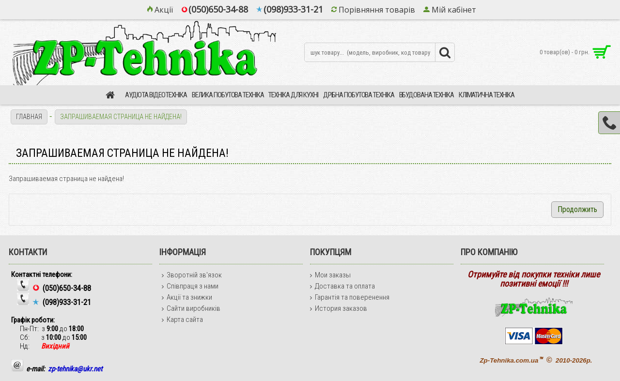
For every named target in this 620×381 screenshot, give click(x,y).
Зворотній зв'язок (192, 275)
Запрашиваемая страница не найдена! (121, 117)
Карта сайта (182, 319)
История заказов (338, 308)
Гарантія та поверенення (349, 297)
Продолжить (577, 209)
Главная (29, 117)
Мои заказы (330, 275)
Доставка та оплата (342, 286)
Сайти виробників (191, 308)
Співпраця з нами (190, 286)
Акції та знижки (187, 297)
